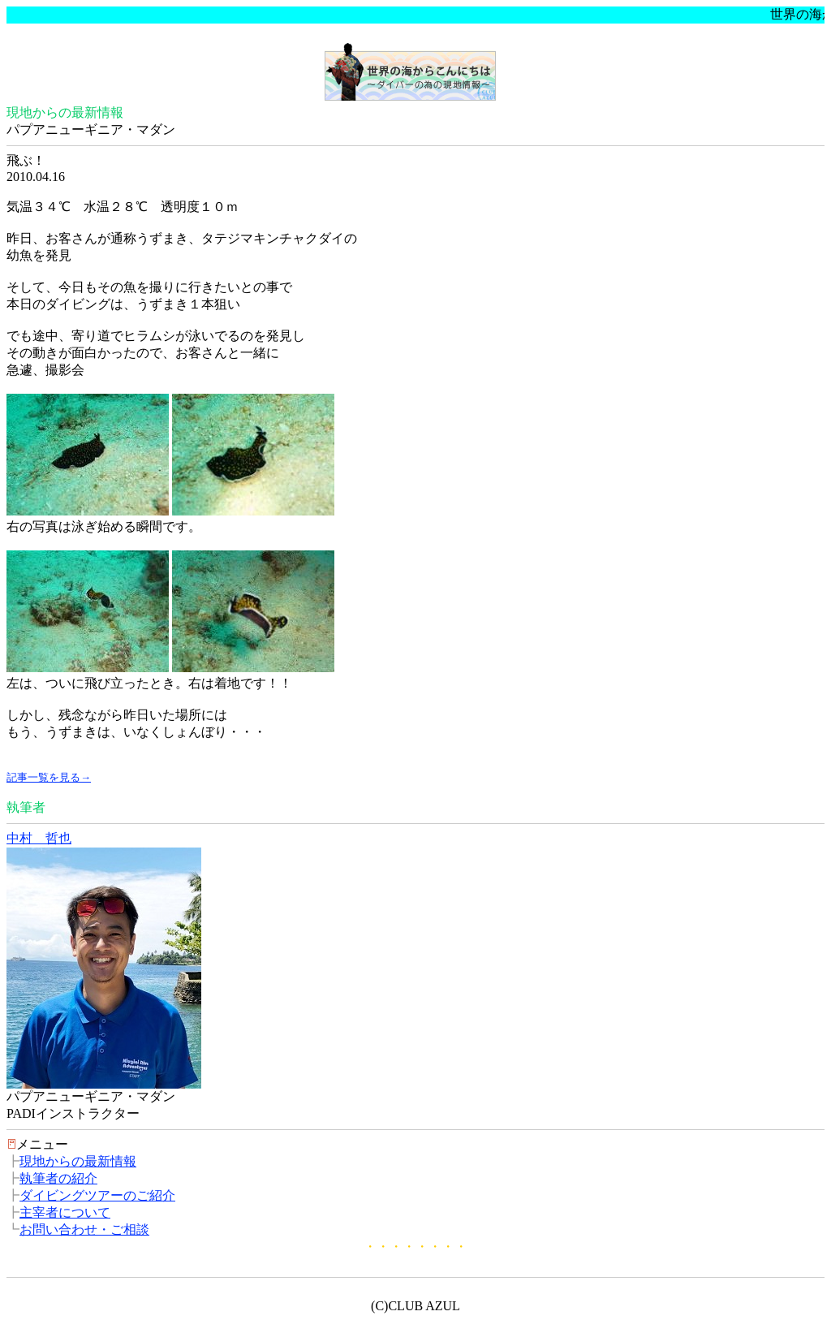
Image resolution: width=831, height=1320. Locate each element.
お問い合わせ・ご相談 (84, 1229)
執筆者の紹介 (58, 1178)
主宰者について (64, 1212)
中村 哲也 (38, 838)
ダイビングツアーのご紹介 (97, 1195)
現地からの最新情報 (77, 1161)
